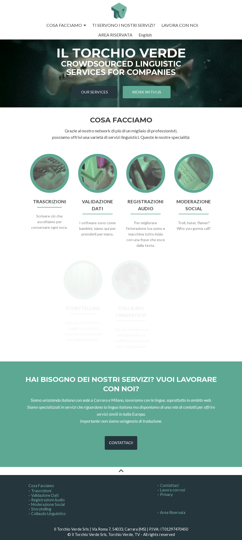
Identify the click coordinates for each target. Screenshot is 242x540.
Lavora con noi (172, 490)
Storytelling (41, 509)
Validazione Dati (45, 495)
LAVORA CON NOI (179, 25)
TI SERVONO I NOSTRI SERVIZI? (123, 25)
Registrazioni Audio (48, 500)
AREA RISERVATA (115, 34)
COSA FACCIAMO (64, 25)
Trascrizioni (41, 490)
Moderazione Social (48, 504)
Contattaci (169, 485)
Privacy (166, 494)
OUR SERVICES (94, 92)
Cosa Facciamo (41, 485)
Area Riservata (172, 512)
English (145, 34)
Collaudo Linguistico (48, 513)
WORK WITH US (146, 92)
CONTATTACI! (121, 443)
